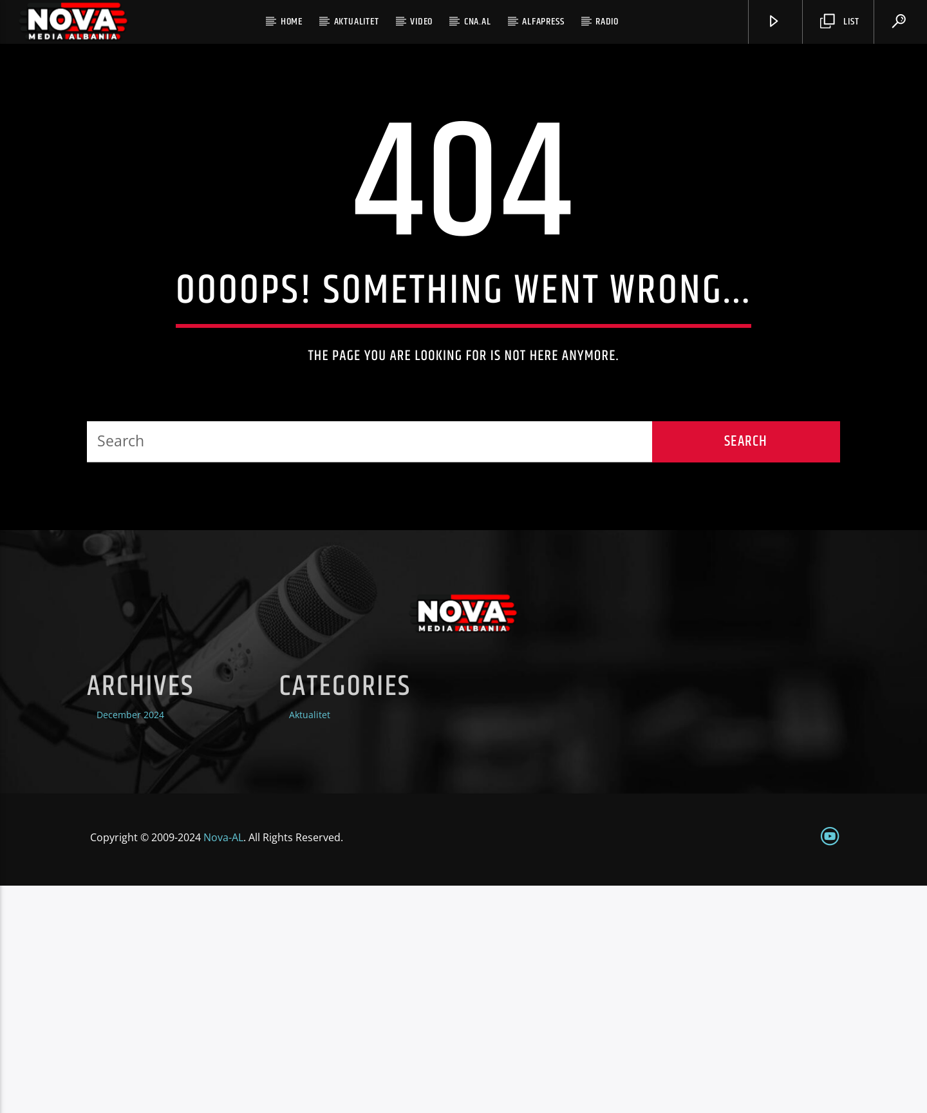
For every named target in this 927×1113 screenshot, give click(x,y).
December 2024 (130, 943)
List (839, 22)
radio (607, 22)
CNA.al (477, 22)
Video (421, 22)
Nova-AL (223, 1065)
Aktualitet (356, 22)
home (292, 22)
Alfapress (543, 22)
